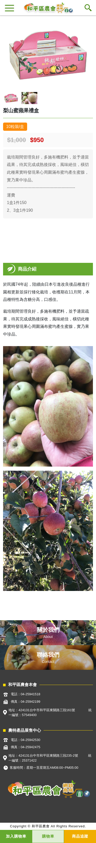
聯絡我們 (48, 655)
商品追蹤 (80, 836)
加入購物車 (16, 836)
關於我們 (48, 630)
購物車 (48, 836)
